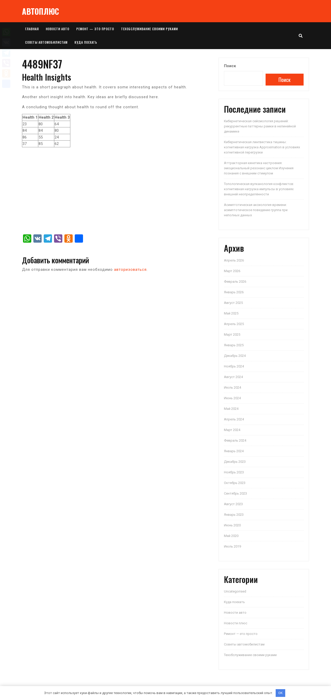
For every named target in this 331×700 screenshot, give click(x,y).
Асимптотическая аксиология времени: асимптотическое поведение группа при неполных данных (256, 210)
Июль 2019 (232, 546)
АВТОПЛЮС (40, 11)
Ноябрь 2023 (234, 472)
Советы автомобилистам (46, 42)
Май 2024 (231, 409)
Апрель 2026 (234, 260)
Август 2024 (233, 377)
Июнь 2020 (232, 525)
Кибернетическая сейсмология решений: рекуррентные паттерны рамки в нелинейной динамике (260, 126)
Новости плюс (235, 623)
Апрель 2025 (234, 324)
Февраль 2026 (235, 281)
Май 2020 (231, 536)
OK (280, 693)
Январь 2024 (234, 451)
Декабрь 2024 (235, 356)
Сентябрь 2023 (235, 493)
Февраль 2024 (235, 440)
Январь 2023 (234, 515)
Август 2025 (233, 303)
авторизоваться (130, 269)
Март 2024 (232, 430)
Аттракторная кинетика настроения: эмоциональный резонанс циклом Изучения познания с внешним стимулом (259, 168)
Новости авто (57, 29)
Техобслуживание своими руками (149, 29)
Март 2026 (232, 271)
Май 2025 (231, 313)
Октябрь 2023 (234, 483)
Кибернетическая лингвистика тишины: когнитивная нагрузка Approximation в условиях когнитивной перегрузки (262, 147)
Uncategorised (235, 591)
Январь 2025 (234, 345)
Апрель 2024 (234, 419)
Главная (32, 29)
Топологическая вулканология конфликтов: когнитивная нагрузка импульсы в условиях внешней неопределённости (259, 189)
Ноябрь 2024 (234, 366)
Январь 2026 (234, 292)
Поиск (230, 66)
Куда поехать (85, 42)
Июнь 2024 (232, 398)
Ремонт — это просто (95, 29)
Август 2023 (233, 504)
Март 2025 (232, 334)
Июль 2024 (232, 387)
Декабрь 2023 (235, 462)
